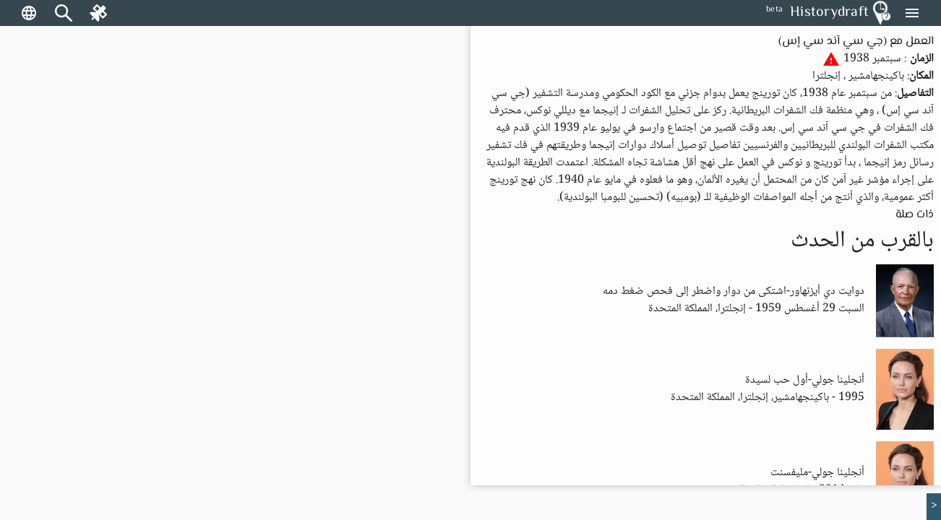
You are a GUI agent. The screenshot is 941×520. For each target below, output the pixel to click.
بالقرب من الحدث (862, 241)
